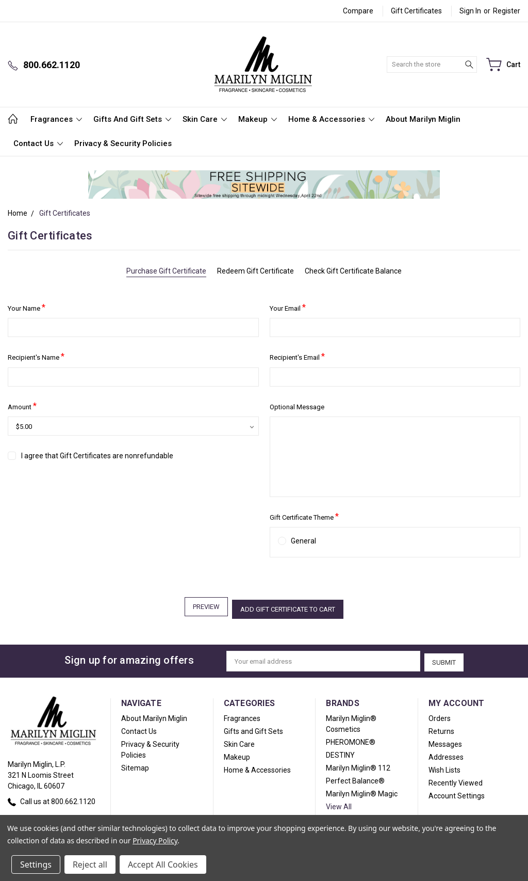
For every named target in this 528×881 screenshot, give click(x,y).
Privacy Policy (155, 840)
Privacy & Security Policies (123, 143)
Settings (36, 864)
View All (339, 802)
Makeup (257, 119)
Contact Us (38, 143)
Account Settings (456, 792)
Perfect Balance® (355, 777)
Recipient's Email (297, 356)
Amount (22, 406)
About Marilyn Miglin (423, 119)
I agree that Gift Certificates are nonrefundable (97, 456)
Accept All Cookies (163, 864)
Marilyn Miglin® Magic (362, 790)
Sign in (470, 11)
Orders (439, 714)
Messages (445, 740)
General (303, 541)
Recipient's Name (36, 356)
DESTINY (340, 751)
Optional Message (297, 407)
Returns (441, 727)
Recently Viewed (455, 779)
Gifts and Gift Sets (132, 119)
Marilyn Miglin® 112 (358, 764)
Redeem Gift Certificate (255, 271)
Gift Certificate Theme (304, 516)
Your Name (26, 307)
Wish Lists (444, 766)
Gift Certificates (416, 11)
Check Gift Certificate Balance (353, 271)
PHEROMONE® (350, 738)
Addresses (446, 753)
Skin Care (205, 119)
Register (506, 11)
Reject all (90, 864)
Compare (358, 11)
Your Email (288, 307)
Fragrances (56, 119)
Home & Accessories (331, 119)
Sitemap (135, 764)
